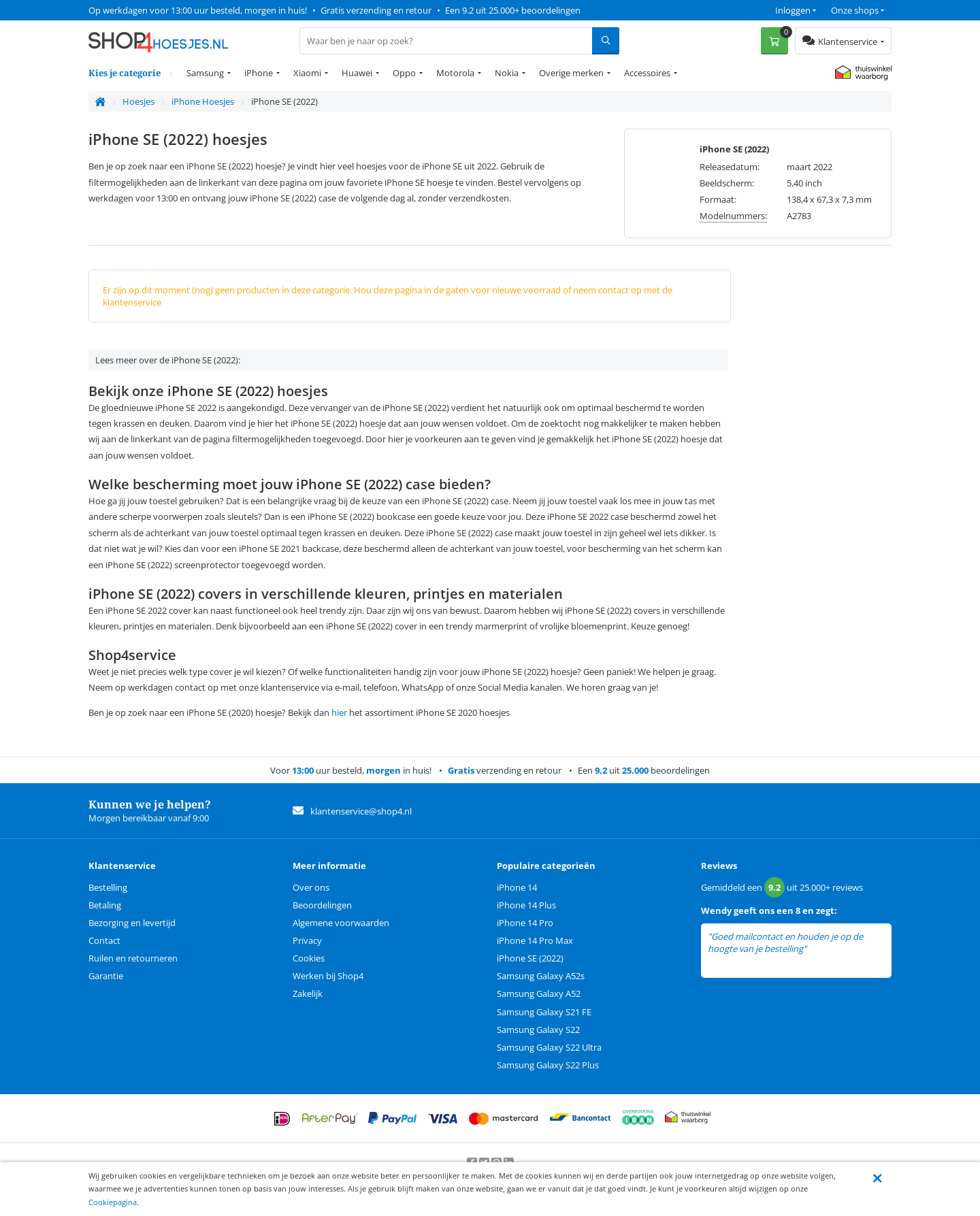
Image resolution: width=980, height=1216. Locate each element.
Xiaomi (307, 73)
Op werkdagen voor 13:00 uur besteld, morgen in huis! (197, 10)
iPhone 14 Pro (525, 923)
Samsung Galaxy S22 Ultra (549, 1047)
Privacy (307, 940)
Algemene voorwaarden (341, 923)
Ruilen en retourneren (133, 958)
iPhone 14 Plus (526, 905)
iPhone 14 (517, 887)
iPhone (258, 73)
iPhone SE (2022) (530, 958)
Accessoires (647, 73)
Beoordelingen (322, 905)
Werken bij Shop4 (328, 976)
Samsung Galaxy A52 (539, 993)
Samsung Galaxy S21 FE (544, 1012)
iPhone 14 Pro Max (535, 940)
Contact (104, 940)
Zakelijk (308, 993)
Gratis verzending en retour (376, 10)
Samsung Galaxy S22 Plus (548, 1065)
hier (339, 712)
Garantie (105, 976)
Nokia (507, 73)
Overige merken (571, 73)
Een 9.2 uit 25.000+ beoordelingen (513, 10)
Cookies (309, 958)
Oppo (404, 73)
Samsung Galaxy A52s (541, 976)
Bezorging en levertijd (132, 923)
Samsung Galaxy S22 (538, 1029)
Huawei (357, 73)
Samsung (205, 73)
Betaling (104, 905)
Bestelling (107, 887)
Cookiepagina (112, 1202)
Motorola (455, 73)
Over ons (311, 887)
